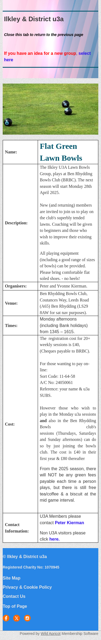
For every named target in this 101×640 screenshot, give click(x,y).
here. (54, 539)
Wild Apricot (51, 633)
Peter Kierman (69, 522)
